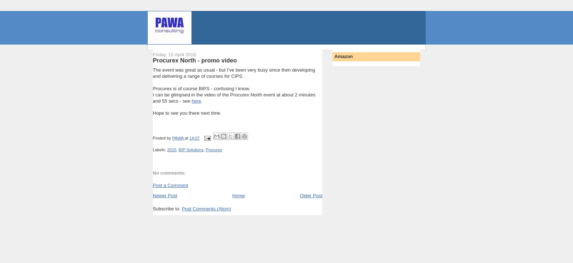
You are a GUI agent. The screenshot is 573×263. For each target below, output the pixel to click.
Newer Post (165, 195)
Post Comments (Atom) (206, 208)
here (196, 101)
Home (238, 195)
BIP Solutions (191, 150)
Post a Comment (170, 185)
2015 (172, 150)
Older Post (311, 195)
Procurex (214, 150)
